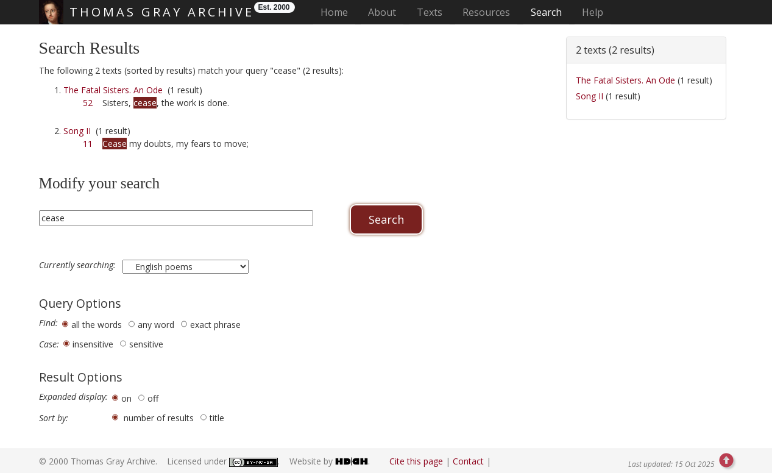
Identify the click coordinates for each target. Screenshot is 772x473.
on (126, 398)
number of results (159, 418)
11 (88, 143)
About (382, 12)
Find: (48, 323)
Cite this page (416, 461)
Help (592, 12)
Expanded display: (73, 396)
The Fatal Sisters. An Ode (113, 90)
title (217, 418)
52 (88, 102)
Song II (77, 131)
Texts (429, 12)
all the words (96, 324)
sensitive (146, 344)
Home (337, 12)
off (152, 398)
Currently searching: (78, 265)
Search (546, 12)
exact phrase (215, 324)
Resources (486, 12)
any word (156, 324)
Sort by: (53, 418)
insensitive (93, 344)
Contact (468, 461)
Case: (49, 344)
